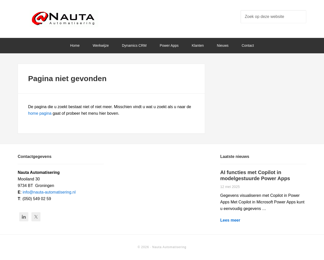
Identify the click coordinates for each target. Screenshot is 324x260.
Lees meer (230, 220)
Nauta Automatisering (64, 20)
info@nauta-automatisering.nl (49, 192)
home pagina (40, 113)
